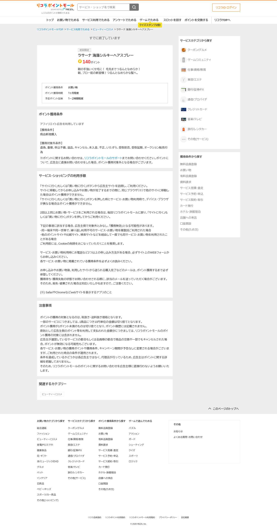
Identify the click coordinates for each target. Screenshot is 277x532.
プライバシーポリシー (168, 517)
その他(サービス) (194, 139)
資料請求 (185, 182)
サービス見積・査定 (191, 188)
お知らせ (178, 431)
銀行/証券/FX (192, 89)
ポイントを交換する (196, 20)
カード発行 (186, 205)
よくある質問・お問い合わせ (188, 437)
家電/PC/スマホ (45, 444)
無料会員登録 (188, 164)
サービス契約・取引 (191, 199)
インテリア (42, 478)
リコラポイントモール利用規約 (142, 517)
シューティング (136, 444)
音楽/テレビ (191, 119)
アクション (134, 433)
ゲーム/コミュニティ (195, 60)
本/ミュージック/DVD (47, 461)
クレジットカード (193, 109)
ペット (40, 472)
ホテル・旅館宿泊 (190, 211)
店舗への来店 (188, 217)
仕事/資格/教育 (193, 70)
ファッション (43, 433)
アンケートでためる (124, 20)
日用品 (40, 483)
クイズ (132, 450)
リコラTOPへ (223, 20)
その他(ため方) (189, 229)
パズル (132, 428)
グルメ (40, 467)
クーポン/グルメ (193, 50)
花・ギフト (42, 456)
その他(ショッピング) (47, 500)
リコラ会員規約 (94, 517)
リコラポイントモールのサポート (103, 158)
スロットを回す (172, 20)
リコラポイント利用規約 (115, 517)
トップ (50, 20)
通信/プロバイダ (193, 99)
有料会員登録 (188, 176)
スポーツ (133, 456)
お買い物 (185, 170)
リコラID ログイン (226, 7)
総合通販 (42, 428)
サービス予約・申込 (191, 194)
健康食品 (42, 450)
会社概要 (185, 517)
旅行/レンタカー (193, 129)
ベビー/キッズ (44, 489)
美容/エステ (191, 79)
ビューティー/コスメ (52, 394)
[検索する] (134, 7)
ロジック (133, 461)
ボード (132, 439)
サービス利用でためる (96, 20)
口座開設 (185, 223)
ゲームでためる (149, 20)
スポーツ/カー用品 (46, 494)
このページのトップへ (226, 408)
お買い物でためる (68, 20)
